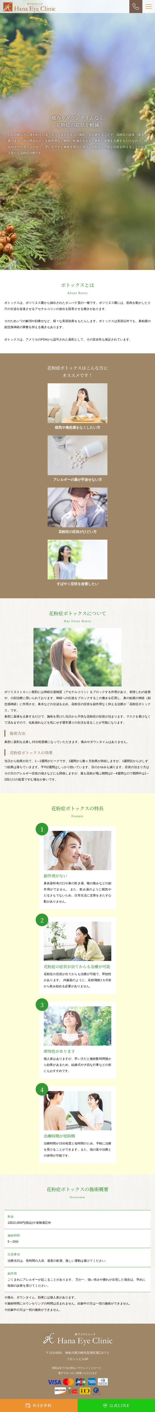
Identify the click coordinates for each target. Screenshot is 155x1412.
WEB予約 (42, 1405)
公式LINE (119, 1405)
